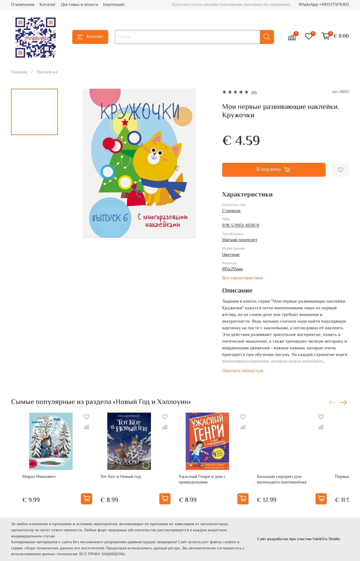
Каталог (47, 4)
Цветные (231, 254)
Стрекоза (231, 211)
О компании (22, 4)
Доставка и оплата (79, 4)
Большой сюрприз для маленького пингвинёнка (296, 488)
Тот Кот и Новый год (118, 485)
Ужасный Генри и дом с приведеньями (207, 488)
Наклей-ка (47, 72)
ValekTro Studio (326, 539)
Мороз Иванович (27, 485)
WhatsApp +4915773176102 (324, 4)
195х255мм (232, 269)
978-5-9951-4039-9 (240, 225)
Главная (19, 72)
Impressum (114, 4)
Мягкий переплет (239, 240)
